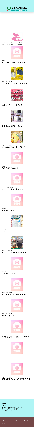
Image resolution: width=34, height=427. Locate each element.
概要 (3, 420)
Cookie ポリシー (18, 420)
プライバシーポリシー (9, 420)
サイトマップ (26, 420)
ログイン (4, 423)
